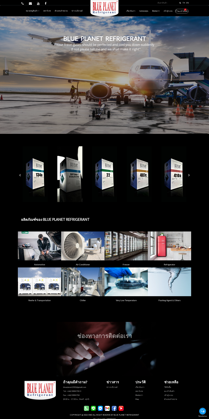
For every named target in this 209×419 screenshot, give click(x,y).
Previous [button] (6, 74)
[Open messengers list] (202, 411)
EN (187, 2)
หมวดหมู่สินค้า (32, 11)
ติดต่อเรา (156, 11)
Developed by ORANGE (104, 414)
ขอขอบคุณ (143, 11)
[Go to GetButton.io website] (202, 416)
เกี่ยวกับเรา (130, 11)
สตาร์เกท (47, 11)
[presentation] (20, 172)
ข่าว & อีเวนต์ (77, 11)
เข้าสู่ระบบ (168, 11)
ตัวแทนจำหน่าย (61, 11)
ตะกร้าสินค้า (181, 10)
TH (183, 2)
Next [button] (203, 74)
